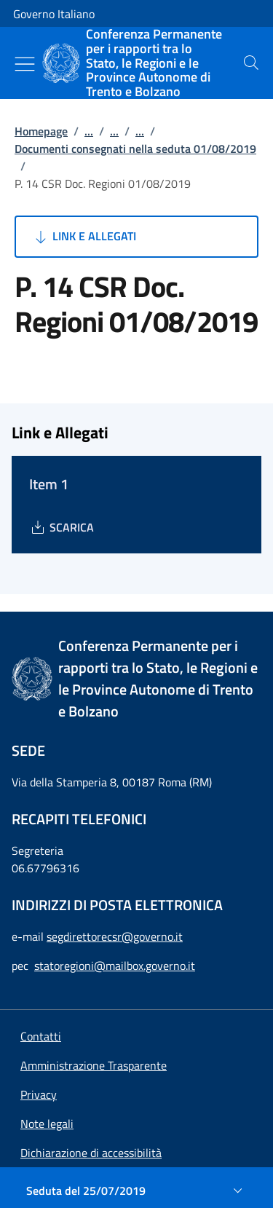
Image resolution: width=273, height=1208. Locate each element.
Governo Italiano (54, 14)
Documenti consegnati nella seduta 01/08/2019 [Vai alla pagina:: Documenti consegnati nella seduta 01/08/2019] (135, 148)
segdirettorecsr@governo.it (115, 936)
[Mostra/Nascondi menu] (24, 64)
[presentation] (251, 62)
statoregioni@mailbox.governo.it (114, 965)
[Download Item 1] (61, 527)
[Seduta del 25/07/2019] (136, 1190)
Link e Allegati (84, 236)
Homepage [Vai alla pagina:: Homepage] (41, 131)
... (88, 131)
